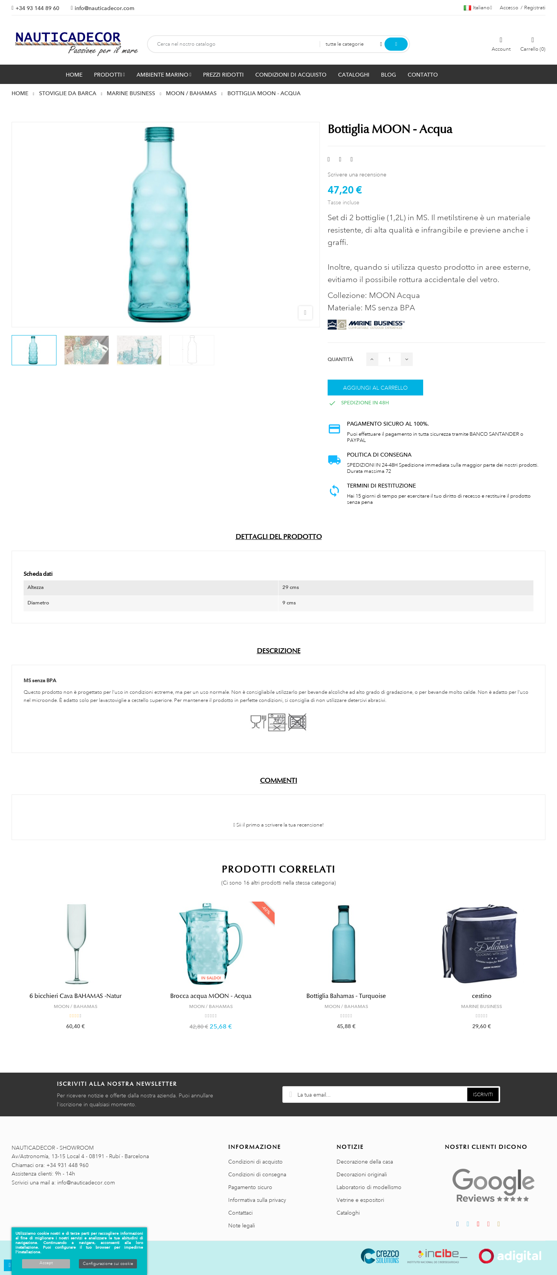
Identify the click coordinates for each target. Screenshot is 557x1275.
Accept (46, 1263)
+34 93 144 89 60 (37, 8)
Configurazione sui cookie (108, 1263)
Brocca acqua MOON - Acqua (210, 996)
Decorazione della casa (365, 1161)
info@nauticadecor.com (104, 8)
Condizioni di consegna (257, 1174)
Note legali (241, 1225)
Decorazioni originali (362, 1174)
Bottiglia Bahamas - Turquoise (346, 996)
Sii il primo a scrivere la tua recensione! (278, 825)
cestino (482, 996)
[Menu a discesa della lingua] (478, 7)
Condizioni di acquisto (255, 1161)
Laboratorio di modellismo (369, 1187)
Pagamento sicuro (250, 1187)
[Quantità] (389, 359)
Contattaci (240, 1212)
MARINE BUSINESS (481, 1006)
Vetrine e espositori (360, 1199)
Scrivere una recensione (357, 174)
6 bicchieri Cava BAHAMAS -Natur (75, 996)
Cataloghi (348, 1212)
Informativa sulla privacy (257, 1199)
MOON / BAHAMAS (75, 1006)
